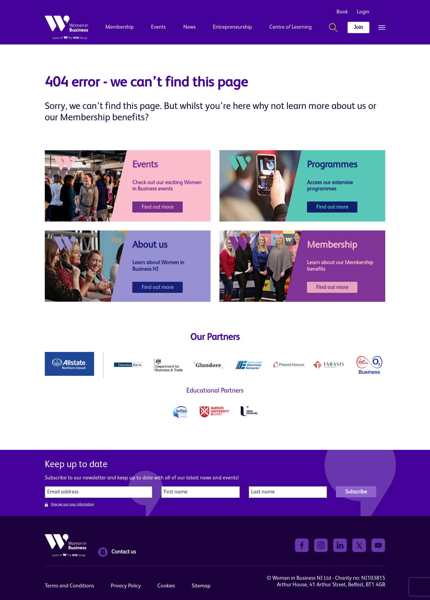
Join (358, 27)
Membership (119, 27)
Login (363, 12)
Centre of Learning (290, 27)
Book (342, 12)
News (189, 27)
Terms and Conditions (69, 586)
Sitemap (201, 586)
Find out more (157, 207)
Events (158, 27)
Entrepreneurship (232, 27)
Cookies (166, 586)
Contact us (117, 552)
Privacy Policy (126, 586)
